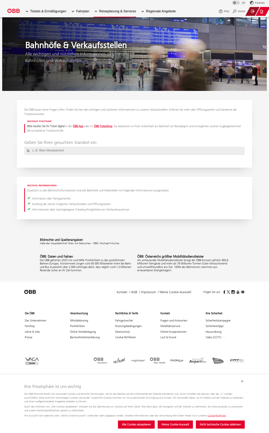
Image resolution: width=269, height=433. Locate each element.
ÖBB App (78, 126)
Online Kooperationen (173, 331)
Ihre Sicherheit (214, 313)
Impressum (148, 292)
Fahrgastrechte (124, 320)
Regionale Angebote (161, 11)
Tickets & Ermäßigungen (48, 11)
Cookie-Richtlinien (216, 415)
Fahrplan (82, 11)
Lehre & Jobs (32, 331)
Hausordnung (213, 331)
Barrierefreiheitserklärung (85, 337)
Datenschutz (122, 331)
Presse (28, 337)
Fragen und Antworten (173, 320)
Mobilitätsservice (170, 326)
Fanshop (30, 326)
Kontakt (122, 292)
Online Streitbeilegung (83, 331)
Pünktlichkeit (77, 326)
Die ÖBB (29, 313)
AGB (134, 292)
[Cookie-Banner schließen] (242, 381)
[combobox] (134, 150)
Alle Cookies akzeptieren (136, 424)
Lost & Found (168, 337)
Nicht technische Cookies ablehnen (220, 424)
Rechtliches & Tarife (126, 313)
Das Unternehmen (35, 320)
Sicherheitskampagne (218, 320)
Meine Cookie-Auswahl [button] (175, 292)
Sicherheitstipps (215, 326)
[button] (27, 11)
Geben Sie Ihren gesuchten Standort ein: (60, 142)
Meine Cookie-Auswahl (175, 424)
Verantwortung (79, 313)
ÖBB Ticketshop (103, 126)
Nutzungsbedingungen (128, 326)
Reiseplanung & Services (117, 11)
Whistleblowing (79, 320)
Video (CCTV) (215, 337)
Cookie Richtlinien (125, 337)
